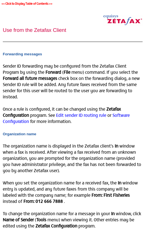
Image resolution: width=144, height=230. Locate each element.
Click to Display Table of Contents (27, 3)
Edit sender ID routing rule (81, 115)
